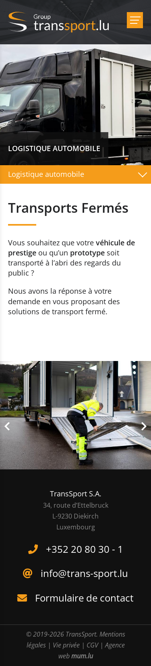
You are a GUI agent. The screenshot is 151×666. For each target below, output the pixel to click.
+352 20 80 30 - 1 (84, 549)
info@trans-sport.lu (84, 573)
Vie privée (66, 645)
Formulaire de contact (84, 597)
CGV (92, 645)
